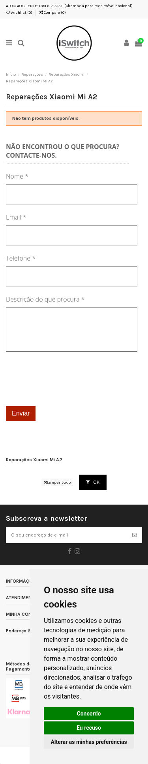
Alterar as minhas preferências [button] (89, 742)
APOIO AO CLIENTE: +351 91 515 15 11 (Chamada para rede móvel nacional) (69, 6)
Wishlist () (19, 12)
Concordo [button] (89, 713)
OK (92, 482)
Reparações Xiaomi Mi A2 (34, 459)
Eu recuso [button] (89, 728)
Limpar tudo (57, 482)
